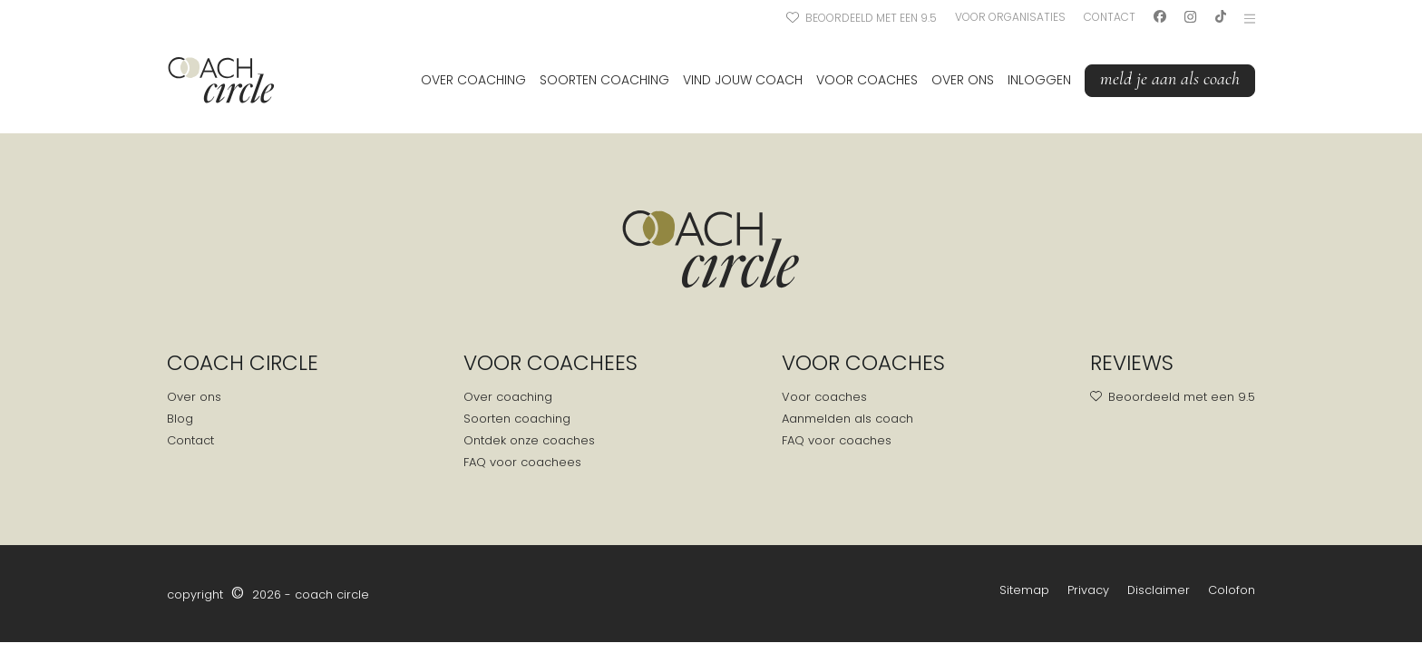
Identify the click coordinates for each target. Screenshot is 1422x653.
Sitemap (1024, 590)
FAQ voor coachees (522, 462)
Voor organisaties (1010, 16)
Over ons (962, 80)
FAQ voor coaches (836, 440)
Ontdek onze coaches (529, 440)
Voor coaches (867, 80)
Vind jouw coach (743, 80)
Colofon (1231, 590)
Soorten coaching (604, 80)
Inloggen (1039, 80)
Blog (180, 418)
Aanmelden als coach (847, 418)
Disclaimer (1158, 590)
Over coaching (473, 80)
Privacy (1088, 590)
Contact (1109, 16)
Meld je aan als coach (1170, 79)
